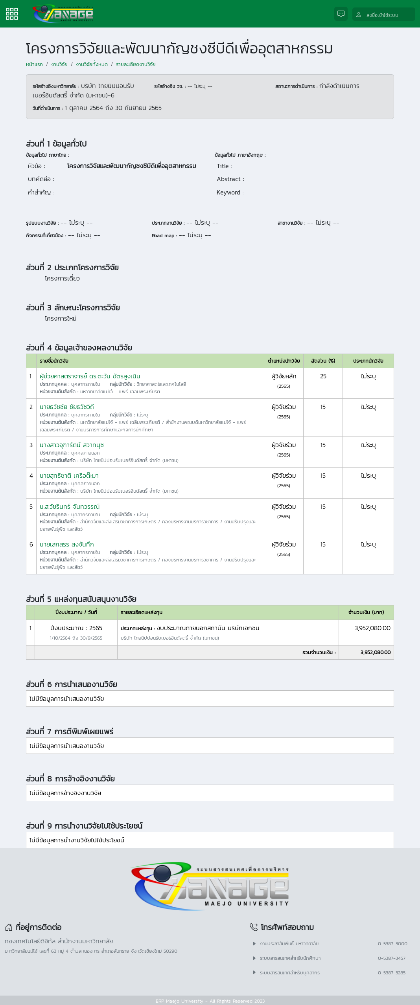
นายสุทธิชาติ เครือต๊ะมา (69, 475)
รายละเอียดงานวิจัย (136, 64)
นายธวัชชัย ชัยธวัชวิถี (67, 406)
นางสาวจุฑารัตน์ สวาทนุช (72, 444)
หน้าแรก (34, 64)
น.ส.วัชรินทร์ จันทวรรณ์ (69, 506)
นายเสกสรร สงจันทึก (67, 544)
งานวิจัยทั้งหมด (92, 64)
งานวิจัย (59, 64)
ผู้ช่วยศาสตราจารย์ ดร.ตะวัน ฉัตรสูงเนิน (90, 376)
